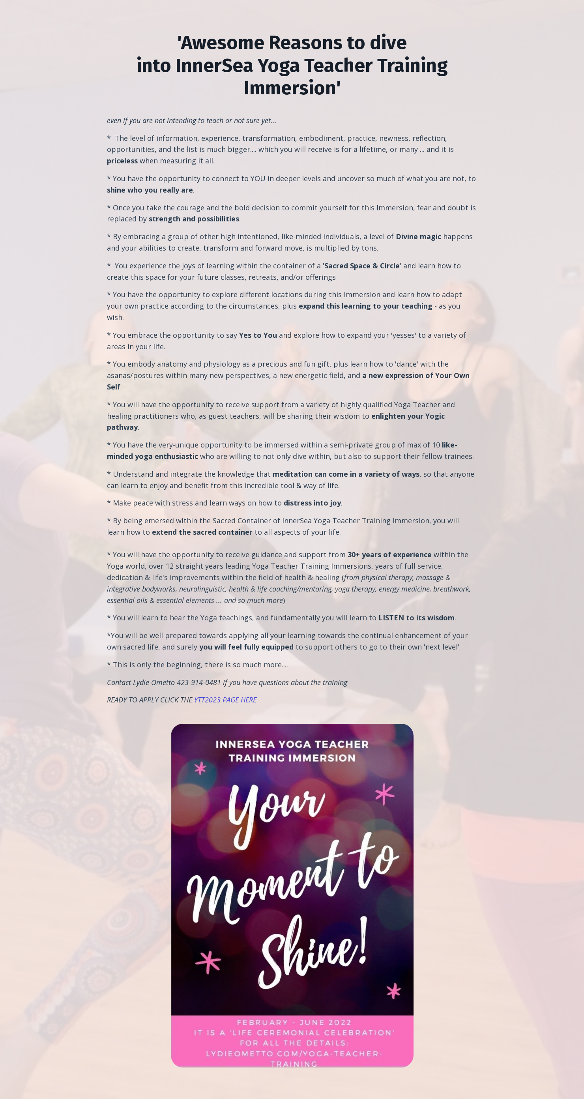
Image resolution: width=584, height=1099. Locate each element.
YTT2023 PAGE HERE (225, 699)
